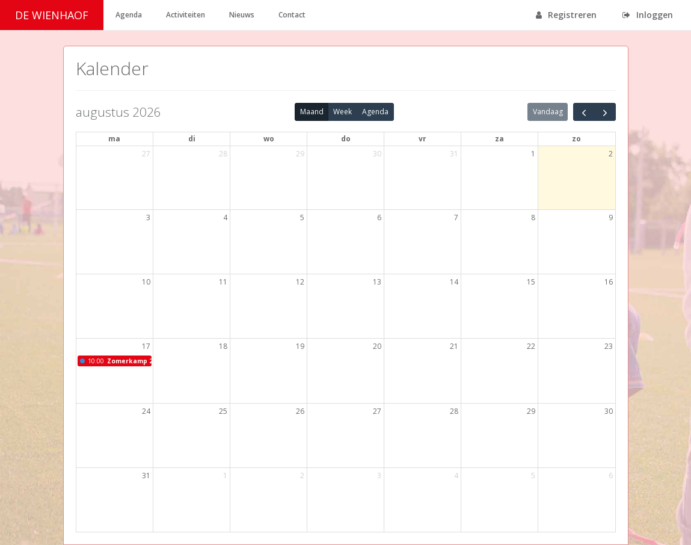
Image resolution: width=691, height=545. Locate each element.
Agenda (128, 15)
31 (454, 154)
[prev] (584, 112)
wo (268, 139)
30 (377, 154)
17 (146, 346)
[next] (605, 112)
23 (608, 346)
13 (377, 282)
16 (608, 282)
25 (223, 411)
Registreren (566, 14)
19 (300, 346)
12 (300, 282)
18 (223, 346)
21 (454, 346)
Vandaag (548, 111)
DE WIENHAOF (51, 15)
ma (114, 139)
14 (454, 282)
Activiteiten (185, 15)
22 (531, 346)
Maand (312, 111)
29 (300, 154)
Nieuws (241, 15)
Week (342, 111)
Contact (292, 15)
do (346, 139)
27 (146, 154)
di (191, 139)
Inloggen (647, 14)
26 (300, 411)
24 (146, 411)
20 (377, 346)
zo (576, 139)
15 (531, 282)
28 (223, 154)
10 (146, 282)
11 (223, 282)
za (499, 139)
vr (422, 139)
